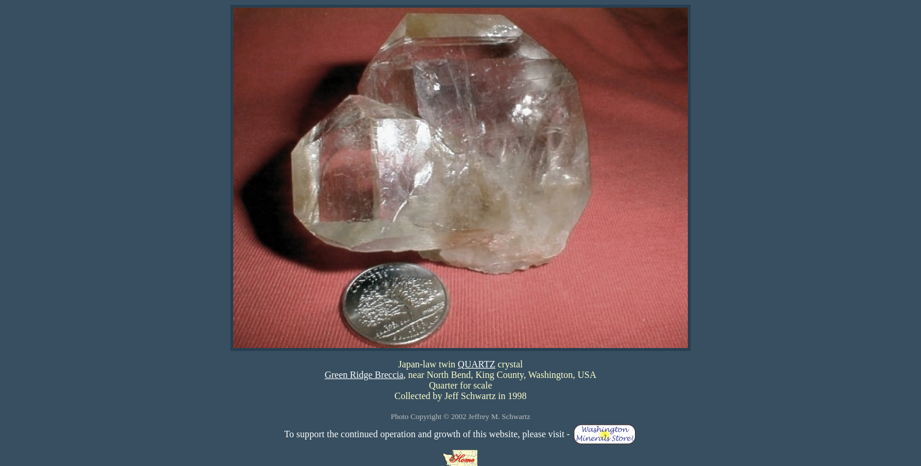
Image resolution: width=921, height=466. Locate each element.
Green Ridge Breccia (364, 375)
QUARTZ (476, 364)
